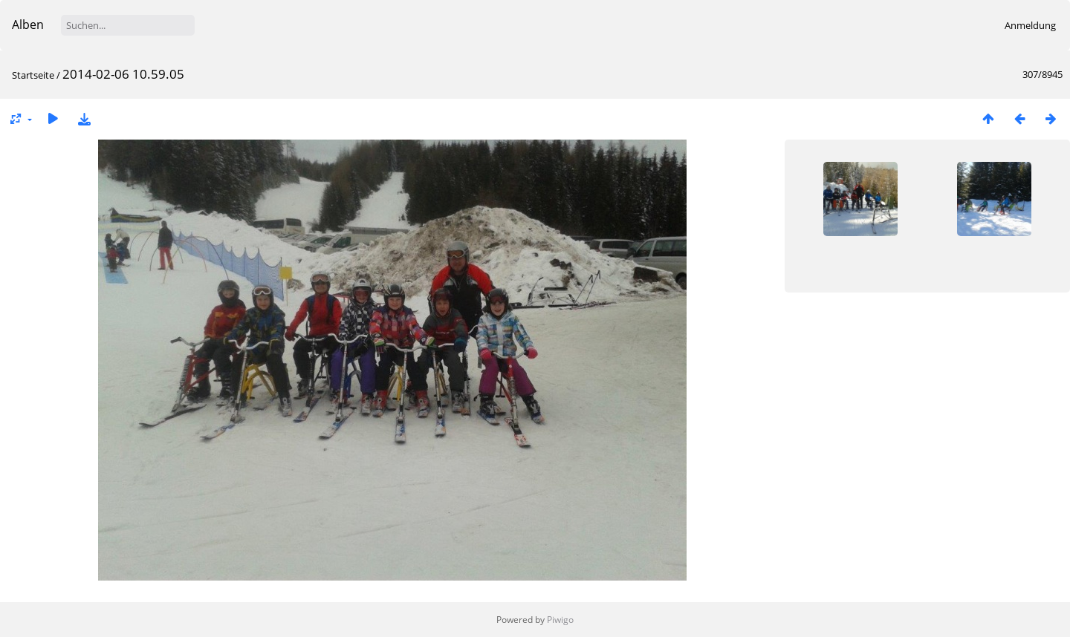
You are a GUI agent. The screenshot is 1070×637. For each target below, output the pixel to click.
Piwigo (560, 619)
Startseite (33, 75)
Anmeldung (1030, 25)
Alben (28, 24)
